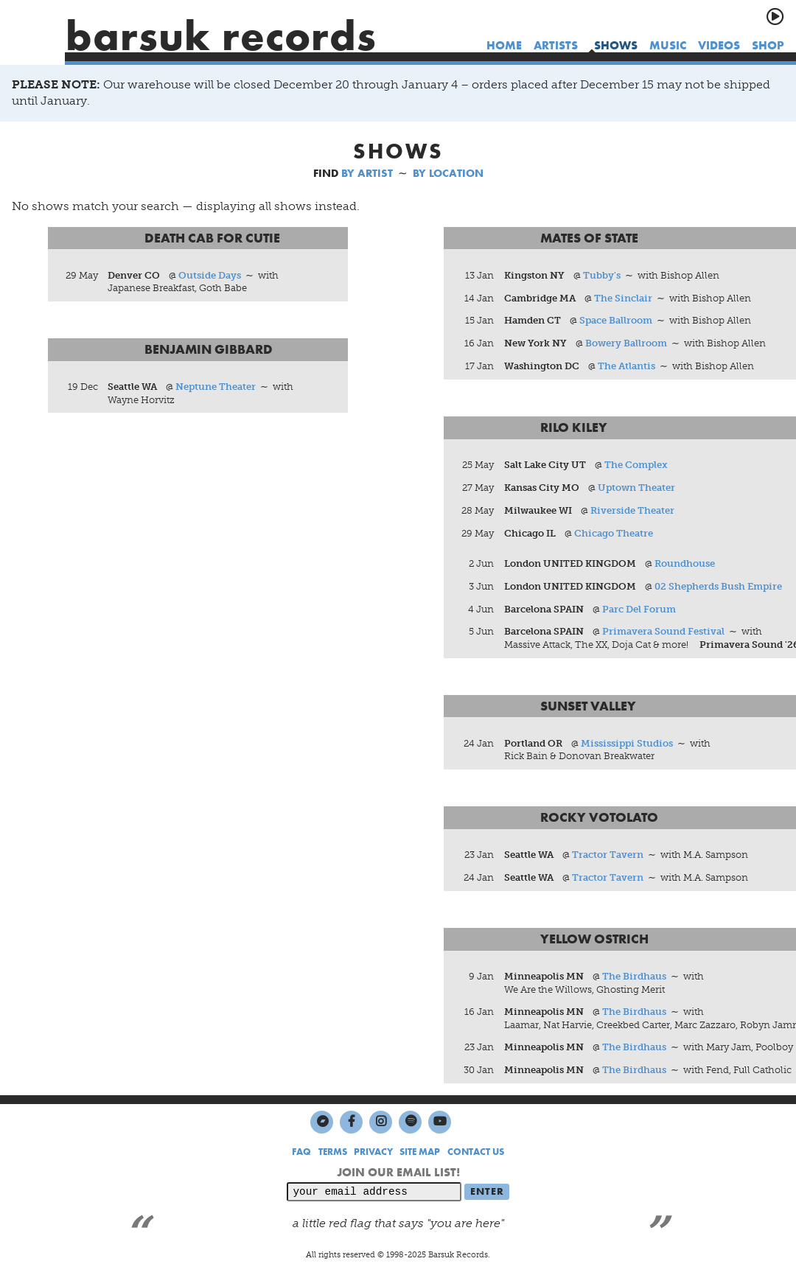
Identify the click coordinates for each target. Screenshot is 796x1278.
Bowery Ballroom (626, 343)
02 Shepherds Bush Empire (718, 586)
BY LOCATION (448, 173)
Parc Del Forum (639, 609)
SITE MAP (419, 1152)
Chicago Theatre (613, 533)
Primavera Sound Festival (663, 632)
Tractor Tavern (607, 855)
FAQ (301, 1152)
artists (556, 45)
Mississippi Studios (627, 743)
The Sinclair (623, 298)
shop (768, 45)
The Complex (636, 465)
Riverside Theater (632, 510)
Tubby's (602, 275)
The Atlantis (626, 366)
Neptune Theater (215, 386)
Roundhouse (684, 563)
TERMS (332, 1152)
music (667, 45)
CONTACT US (475, 1152)
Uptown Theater (636, 488)
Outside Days (209, 275)
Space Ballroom (615, 321)
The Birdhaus (634, 976)
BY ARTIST (367, 173)
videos (719, 45)
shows (616, 45)
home (504, 45)
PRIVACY (373, 1152)
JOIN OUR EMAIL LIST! (398, 1173)
